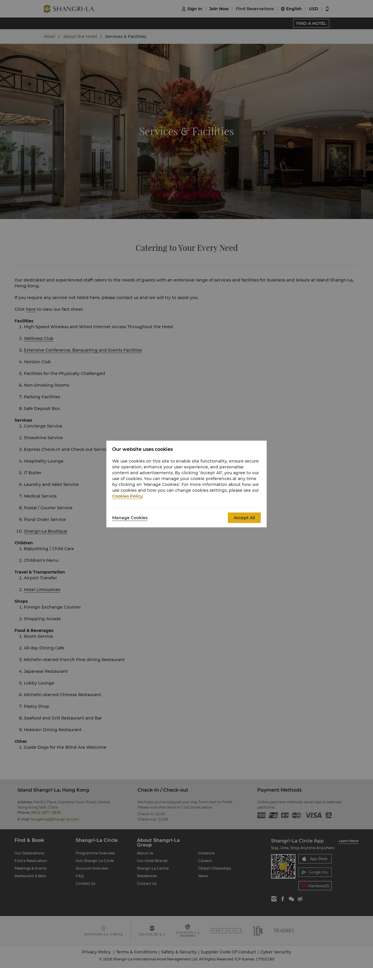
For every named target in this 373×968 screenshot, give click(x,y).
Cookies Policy (127, 496)
